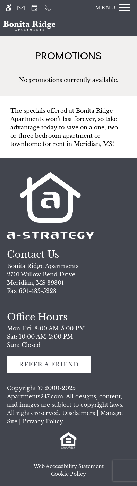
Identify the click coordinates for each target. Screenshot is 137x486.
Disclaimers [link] (78, 413)
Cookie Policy (68, 474)
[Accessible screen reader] (8, 8)
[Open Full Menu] (110, 8)
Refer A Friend (49, 364)
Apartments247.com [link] (35, 396)
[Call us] (47, 8)
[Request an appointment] (34, 8)
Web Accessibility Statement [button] (69, 466)
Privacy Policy (43, 421)
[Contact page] (21, 8)
